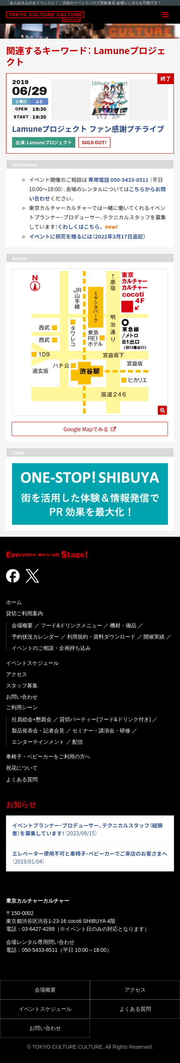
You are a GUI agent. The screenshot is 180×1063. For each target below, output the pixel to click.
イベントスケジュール (32, 663)
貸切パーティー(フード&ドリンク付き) (105, 719)
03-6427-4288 (38, 929)
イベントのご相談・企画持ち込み (51, 648)
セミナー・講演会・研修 (101, 731)
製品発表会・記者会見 (38, 731)
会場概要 (22, 625)
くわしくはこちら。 (81, 226)
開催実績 (154, 637)
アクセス (16, 674)
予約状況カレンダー (35, 637)
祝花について (22, 768)
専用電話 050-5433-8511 (118, 179)
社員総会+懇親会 (32, 719)
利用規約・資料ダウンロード (101, 637)
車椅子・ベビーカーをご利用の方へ (48, 756)
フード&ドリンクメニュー (71, 625)
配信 (77, 742)
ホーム (14, 602)
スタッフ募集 (22, 685)
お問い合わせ (22, 697)
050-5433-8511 (40, 950)
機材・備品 (123, 625)
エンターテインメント (38, 742)
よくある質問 (22, 779)
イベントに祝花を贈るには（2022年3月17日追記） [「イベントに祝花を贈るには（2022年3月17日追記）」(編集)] (87, 236)
